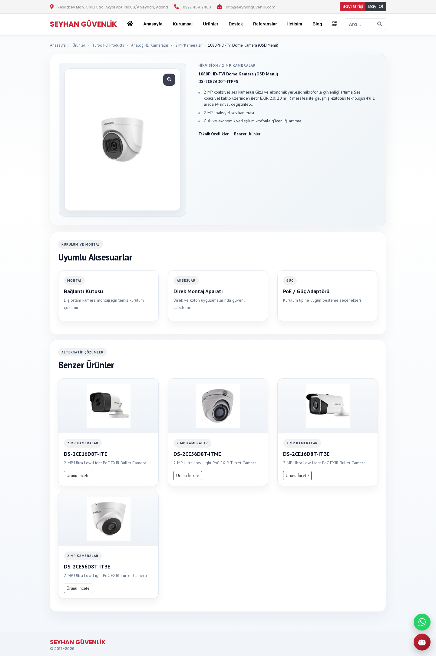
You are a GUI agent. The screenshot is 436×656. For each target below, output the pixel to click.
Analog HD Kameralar (149, 45)
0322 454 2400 (197, 7)
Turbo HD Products (108, 45)
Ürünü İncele (78, 475)
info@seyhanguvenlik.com (251, 7)
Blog (317, 24)
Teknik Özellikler (213, 134)
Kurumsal (183, 24)
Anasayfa (152, 24)
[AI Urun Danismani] (422, 642)
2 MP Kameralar (188, 45)
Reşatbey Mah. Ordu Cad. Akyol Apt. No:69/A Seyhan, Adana (113, 7)
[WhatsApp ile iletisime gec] (422, 622)
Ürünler (79, 45)
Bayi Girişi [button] (352, 6)
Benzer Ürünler (247, 134)
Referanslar (265, 24)
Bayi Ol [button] (375, 6)
